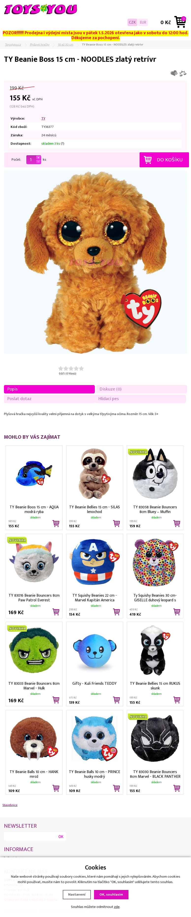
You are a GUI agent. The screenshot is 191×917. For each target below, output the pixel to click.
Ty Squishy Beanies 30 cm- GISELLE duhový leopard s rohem (155, 597)
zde (117, 907)
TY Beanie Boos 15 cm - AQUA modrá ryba (34, 509)
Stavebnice (9, 805)
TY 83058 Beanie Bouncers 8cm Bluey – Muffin (155, 509)
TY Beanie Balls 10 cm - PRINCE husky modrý (94, 774)
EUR (143, 22)
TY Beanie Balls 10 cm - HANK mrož (34, 774)
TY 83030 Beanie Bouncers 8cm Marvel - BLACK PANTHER (155, 774)
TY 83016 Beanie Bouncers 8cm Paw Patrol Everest (34, 597)
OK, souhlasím (111, 894)
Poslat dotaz (19, 399)
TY (43, 119)
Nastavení (76, 894)
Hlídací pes (108, 399)
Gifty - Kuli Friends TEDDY (94, 683)
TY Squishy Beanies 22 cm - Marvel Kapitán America (94, 597)
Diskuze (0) (111, 389)
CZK (132, 22)
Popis (12, 389)
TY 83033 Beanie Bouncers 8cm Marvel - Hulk (34, 685)
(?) (62, 144)
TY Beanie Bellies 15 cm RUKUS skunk (155, 685)
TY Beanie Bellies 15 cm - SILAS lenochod (94, 509)
